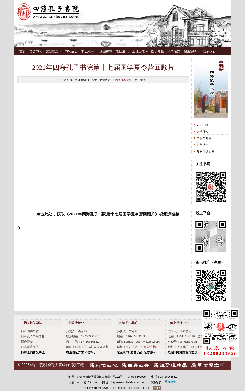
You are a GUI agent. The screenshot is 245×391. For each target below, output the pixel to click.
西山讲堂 (106, 51)
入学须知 (173, 51)
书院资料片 (204, 138)
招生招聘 (191, 51)
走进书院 (35, 51)
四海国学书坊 (30, 331)
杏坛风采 (88, 51)
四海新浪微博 (30, 347)
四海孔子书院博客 (33, 336)
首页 (22, 51)
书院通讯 (122, 51)
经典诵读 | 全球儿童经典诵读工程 (57, 365)
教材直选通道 (205, 151)
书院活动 (71, 51)
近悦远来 (140, 51)
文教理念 (53, 51)
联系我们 (209, 51)
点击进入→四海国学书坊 (142, 347)
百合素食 (27, 341)
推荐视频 (126, 79)
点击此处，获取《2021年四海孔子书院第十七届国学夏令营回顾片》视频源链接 (107, 214)
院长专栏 (157, 51)
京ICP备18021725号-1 (97, 388)
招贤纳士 (202, 145)
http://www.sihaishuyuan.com (128, 382)
